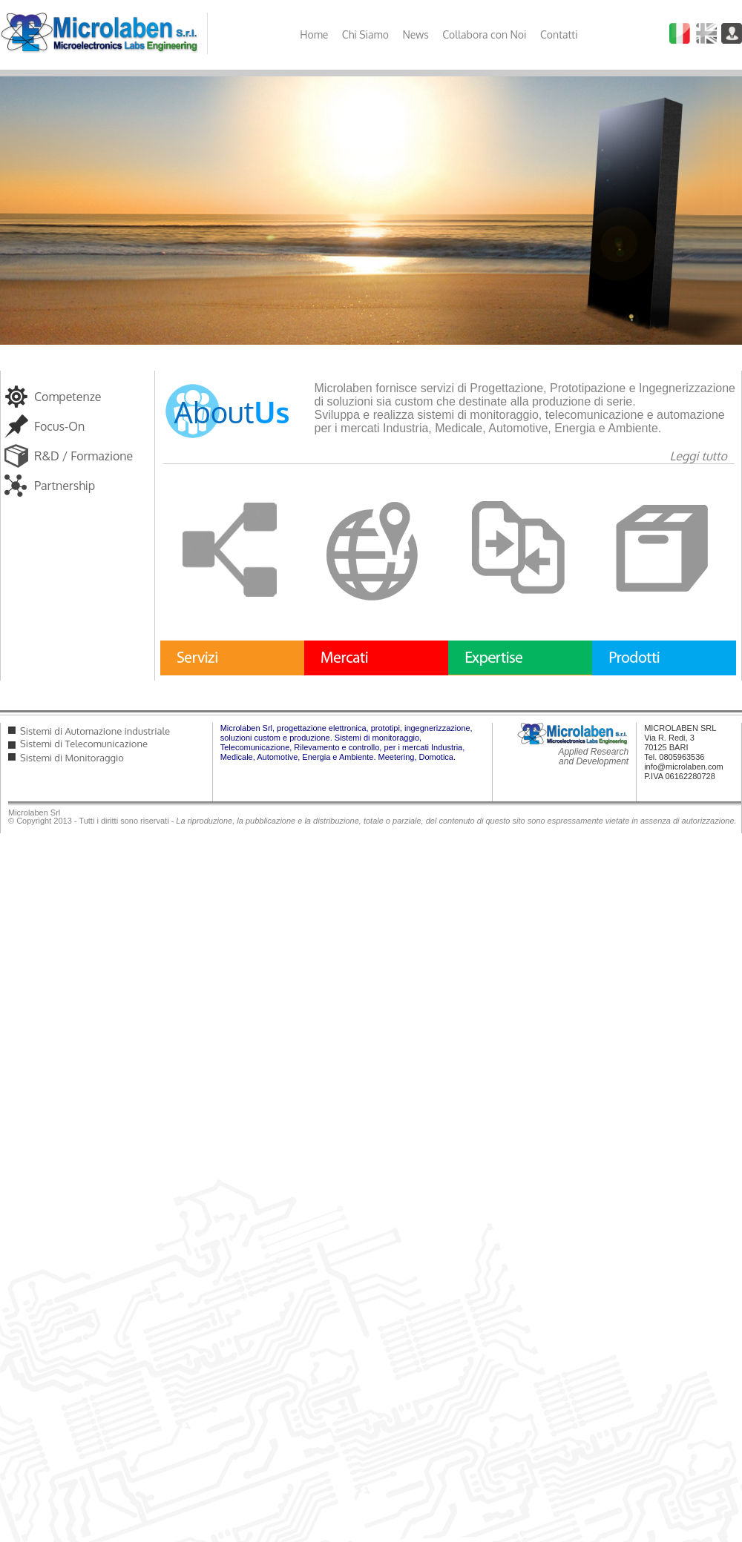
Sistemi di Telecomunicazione (84, 744)
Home (314, 34)
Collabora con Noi (484, 34)
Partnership (64, 485)
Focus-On (59, 426)
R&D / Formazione (83, 456)
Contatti (559, 34)
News (415, 34)
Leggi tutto (698, 456)
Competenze (68, 396)
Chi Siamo (365, 34)
